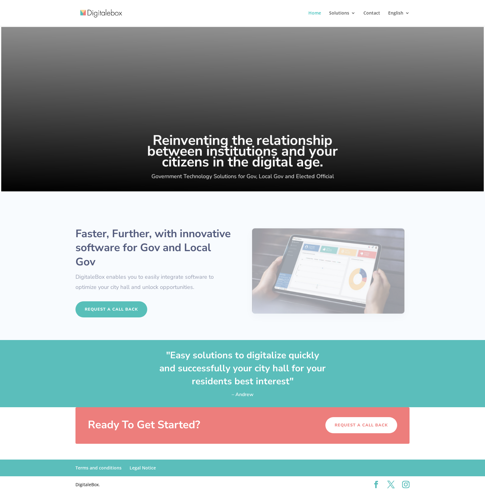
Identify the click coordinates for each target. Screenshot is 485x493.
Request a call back (111, 309)
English (395, 13)
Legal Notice (143, 468)
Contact (371, 13)
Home (314, 13)
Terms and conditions (98, 468)
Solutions (339, 13)
